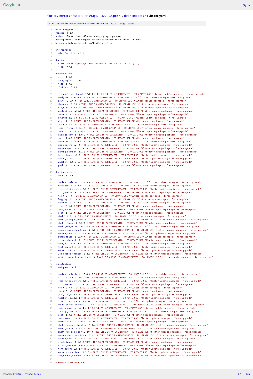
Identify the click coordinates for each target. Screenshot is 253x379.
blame (131, 23)
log (122, 23)
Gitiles (19, 373)
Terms (37, 373)
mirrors (64, 16)
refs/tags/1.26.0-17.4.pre (101, 16)
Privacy (28, 373)
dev (126, 16)
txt (239, 373)
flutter (51, 16)
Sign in (246, 5)
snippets (138, 16)
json (247, 373)
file (113, 23)
